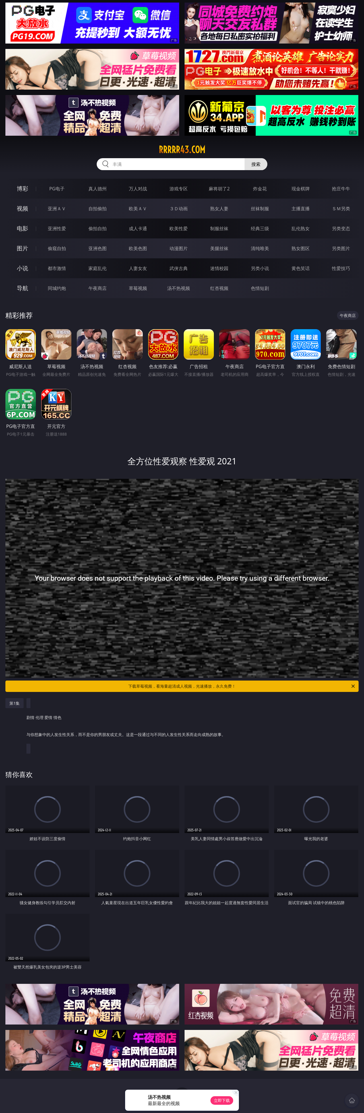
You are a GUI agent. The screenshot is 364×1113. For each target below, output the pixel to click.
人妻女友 (138, 268)
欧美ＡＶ (138, 208)
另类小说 (260, 268)
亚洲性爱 (57, 228)
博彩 (22, 188)
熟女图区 (300, 248)
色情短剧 (260, 288)
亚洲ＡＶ (57, 208)
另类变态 (341, 228)
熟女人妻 (219, 208)
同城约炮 (57, 288)
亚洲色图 (97, 248)
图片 (22, 248)
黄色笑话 (300, 268)
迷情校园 (219, 268)
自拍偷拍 (97, 208)
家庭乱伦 (97, 268)
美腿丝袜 (219, 248)
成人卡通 (138, 228)
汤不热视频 (178, 288)
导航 (22, 288)
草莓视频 (138, 288)
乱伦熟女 (300, 228)
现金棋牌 (300, 189)
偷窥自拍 (57, 248)
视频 (22, 208)
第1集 (14, 703)
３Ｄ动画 (178, 208)
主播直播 (300, 208)
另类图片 (341, 248)
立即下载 (222, 1100)
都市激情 (57, 268)
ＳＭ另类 (341, 208)
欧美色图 (138, 248)
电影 (22, 228)
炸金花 (260, 189)
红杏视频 (219, 288)
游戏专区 (178, 189)
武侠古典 (178, 268)
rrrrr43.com (182, 149)
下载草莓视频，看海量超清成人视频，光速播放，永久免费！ (242, 686)
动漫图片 (178, 248)
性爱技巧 (341, 268)
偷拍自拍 (97, 228)
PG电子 (56, 189)
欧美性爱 (178, 228)
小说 (22, 268)
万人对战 (138, 189)
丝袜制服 (260, 208)
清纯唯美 (260, 248)
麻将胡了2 (219, 189)
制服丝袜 (219, 228)
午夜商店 (97, 288)
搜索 (255, 164)
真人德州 (97, 189)
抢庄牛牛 (341, 189)
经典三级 (260, 228)
